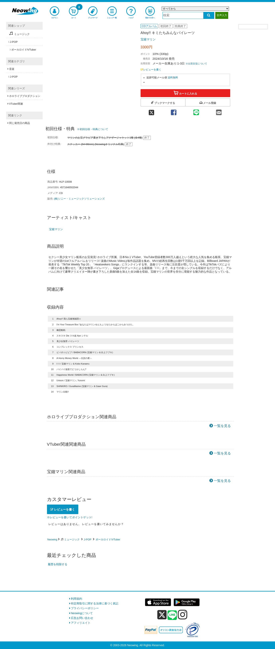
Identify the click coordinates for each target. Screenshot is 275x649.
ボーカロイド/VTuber (108, 539)
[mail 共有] (218, 111)
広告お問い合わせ (82, 618)
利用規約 (76, 598)
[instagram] (182, 614)
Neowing (52, 539)
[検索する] (208, 15)
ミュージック (72, 539)
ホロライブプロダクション (24, 96)
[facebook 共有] (173, 111)
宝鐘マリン (148, 39)
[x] (162, 614)
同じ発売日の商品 (19, 123)
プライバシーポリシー (85, 608)
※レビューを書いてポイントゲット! (69, 517)
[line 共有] (196, 111)
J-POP (87, 539)
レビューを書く (151, 69)
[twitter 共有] (151, 111)
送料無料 (173, 77)
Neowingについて (82, 613)
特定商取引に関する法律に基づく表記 (94, 603)
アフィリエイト (80, 622)
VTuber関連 (16, 103)
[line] (172, 615)
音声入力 (222, 15)
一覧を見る (222, 426)
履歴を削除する (57, 564)
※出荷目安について (196, 63)
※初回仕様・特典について (92, 129)
